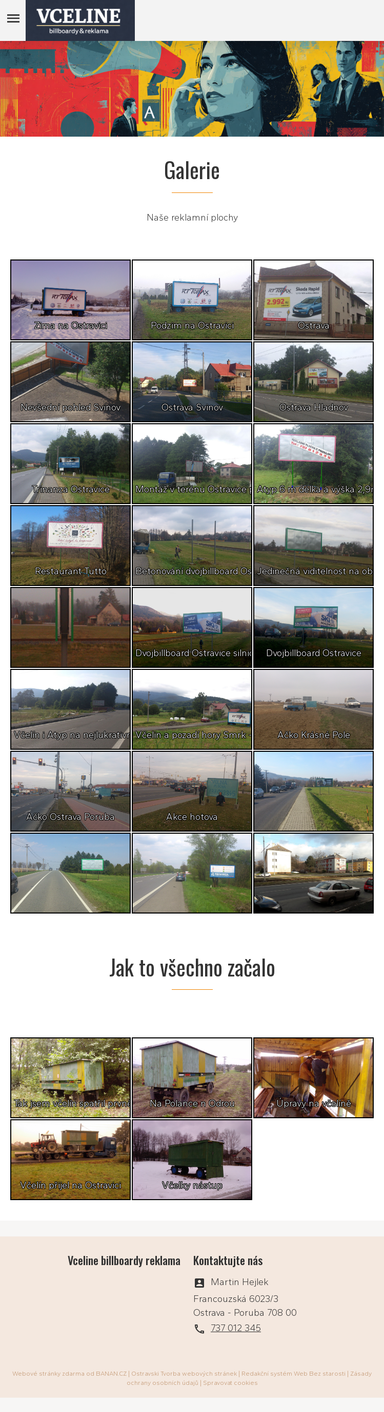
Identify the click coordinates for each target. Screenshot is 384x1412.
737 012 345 (236, 1328)
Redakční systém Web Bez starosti (293, 1373)
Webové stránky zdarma (48, 1373)
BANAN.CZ (111, 1373)
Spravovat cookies (230, 1382)
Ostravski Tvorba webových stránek (184, 1373)
